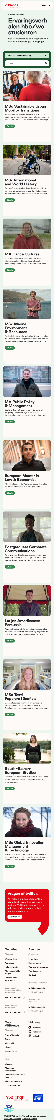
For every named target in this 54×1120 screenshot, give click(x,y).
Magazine (9, 1064)
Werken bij (9, 1043)
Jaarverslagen (11, 1051)
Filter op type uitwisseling (19, 55)
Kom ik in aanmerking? (15, 997)
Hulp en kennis (11, 967)
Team (7, 1039)
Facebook (34, 1028)
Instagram (35, 1032)
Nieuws (8, 1047)
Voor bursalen (34, 971)
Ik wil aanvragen (35, 992)
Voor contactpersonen (38, 967)
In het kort (33, 959)
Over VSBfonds (12, 1035)
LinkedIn (34, 1036)
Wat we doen (11, 959)
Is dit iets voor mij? (36, 988)
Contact (13, 917)
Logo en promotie (12, 1085)
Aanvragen (9, 963)
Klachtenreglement (13, 1081)
